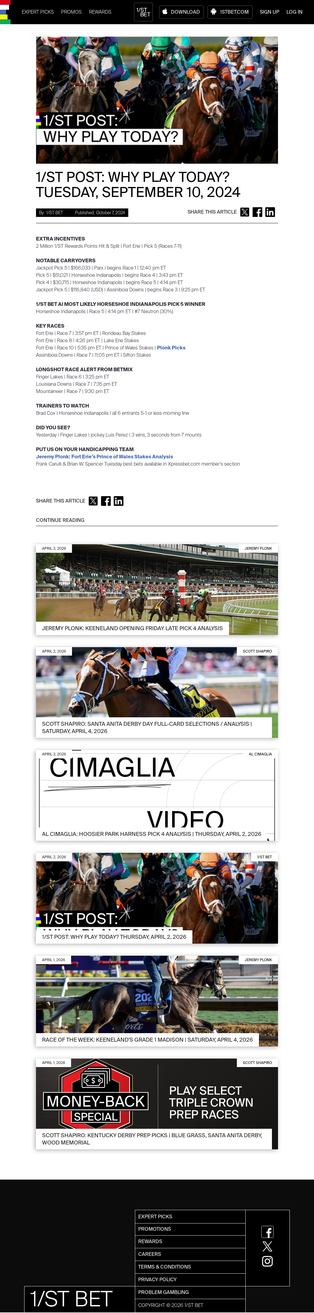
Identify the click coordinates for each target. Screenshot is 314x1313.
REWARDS (100, 12)
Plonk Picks (171, 348)
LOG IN (294, 12)
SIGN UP (269, 12)
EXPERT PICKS (38, 12)
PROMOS (71, 12)
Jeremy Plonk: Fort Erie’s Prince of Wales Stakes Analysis (104, 456)
